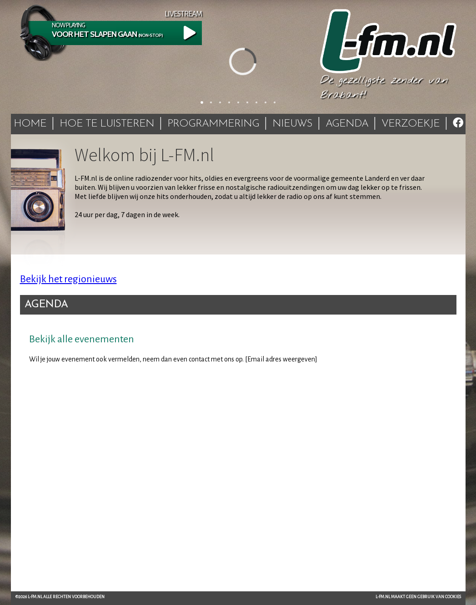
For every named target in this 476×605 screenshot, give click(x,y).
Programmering (213, 124)
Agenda (347, 124)
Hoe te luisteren (107, 124)
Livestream (183, 14)
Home (30, 124)
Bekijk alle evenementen (81, 339)
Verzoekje (410, 124)
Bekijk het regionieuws (68, 279)
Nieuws (292, 124)
